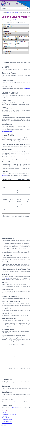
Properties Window (7, 423)
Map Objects (10, 12)
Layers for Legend (7, 131)
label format (15, 407)
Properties (17, 20)
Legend (16, 12)
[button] (27, 8)
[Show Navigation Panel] (28, 4)
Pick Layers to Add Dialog (9, 414)
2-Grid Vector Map (7, 421)
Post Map (4, 416)
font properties (16, 402)
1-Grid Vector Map (7, 419)
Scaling (7, 278)
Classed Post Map (7, 418)
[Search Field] (15, 8)
